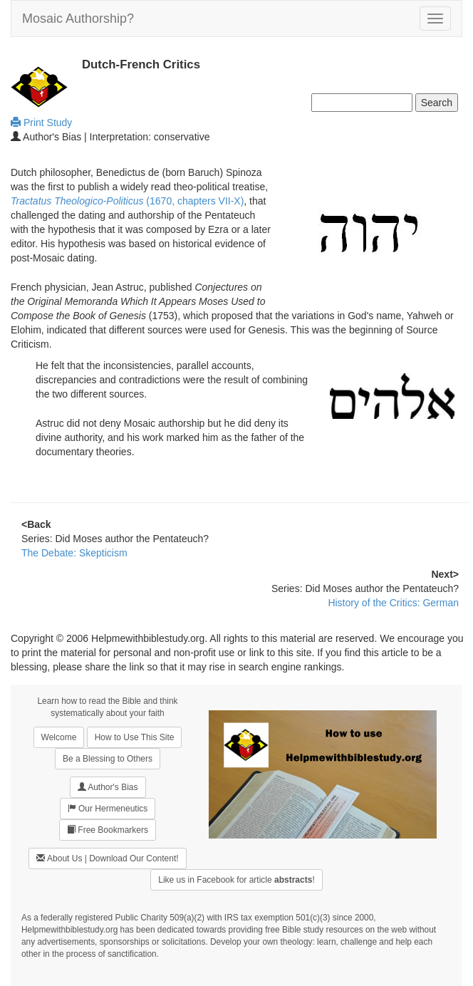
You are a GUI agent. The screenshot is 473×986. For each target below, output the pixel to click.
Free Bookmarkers (107, 829)
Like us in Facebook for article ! (236, 880)
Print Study (41, 122)
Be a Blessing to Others (107, 759)
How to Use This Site (135, 737)
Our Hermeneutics (108, 808)
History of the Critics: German (393, 602)
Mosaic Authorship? (78, 18)
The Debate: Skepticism (74, 553)
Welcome (59, 737)
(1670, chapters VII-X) (127, 201)
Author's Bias (108, 787)
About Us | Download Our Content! (107, 858)
